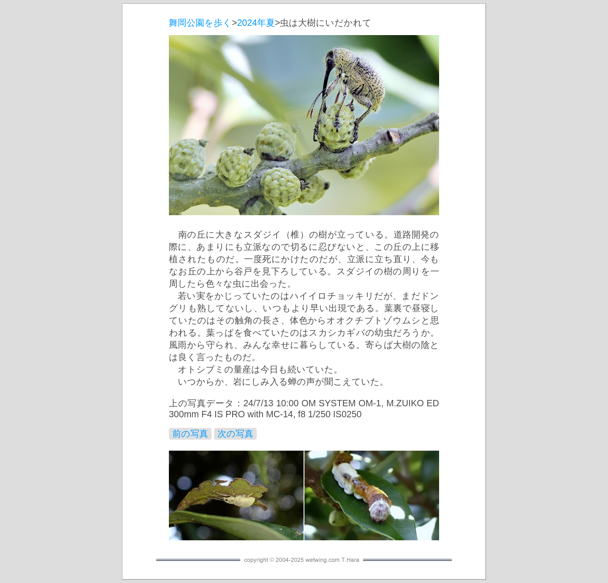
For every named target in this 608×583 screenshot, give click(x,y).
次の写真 (235, 434)
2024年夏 (255, 23)
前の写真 (190, 434)
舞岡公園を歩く (200, 23)
